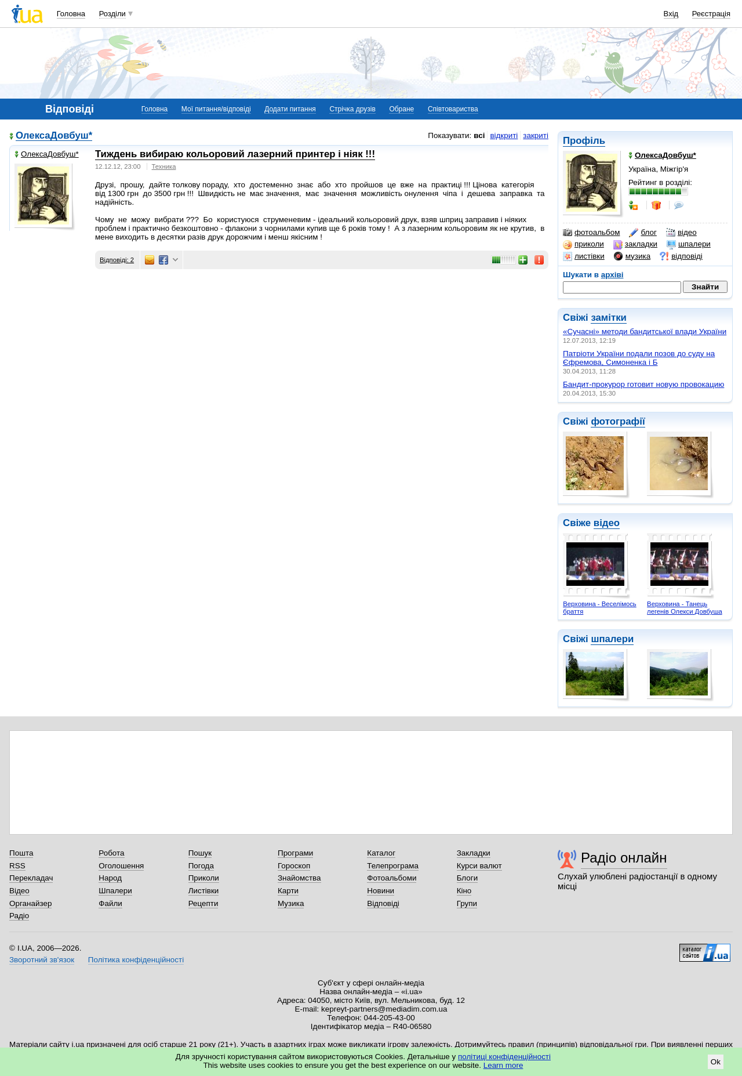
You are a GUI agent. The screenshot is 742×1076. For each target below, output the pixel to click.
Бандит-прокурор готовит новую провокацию (643, 384)
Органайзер (30, 903)
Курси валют (479, 865)
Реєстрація (711, 13)
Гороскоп (294, 865)
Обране (401, 109)
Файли (110, 903)
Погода (201, 865)
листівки (584, 256)
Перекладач (31, 878)
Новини (380, 890)
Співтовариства (453, 109)
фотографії (618, 421)
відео (681, 232)
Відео (19, 890)
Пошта (21, 853)
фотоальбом (591, 232)
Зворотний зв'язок (41, 959)
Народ (110, 878)
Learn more (503, 1065)
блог (642, 232)
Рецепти (203, 903)
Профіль (584, 140)
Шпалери (115, 890)
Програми (295, 853)
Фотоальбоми (391, 878)
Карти (288, 890)
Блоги (467, 878)
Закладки (473, 853)
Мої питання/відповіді (216, 109)
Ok (716, 1061)
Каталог (381, 853)
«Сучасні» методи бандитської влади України (644, 331)
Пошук (200, 853)
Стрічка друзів (352, 109)
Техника (164, 166)
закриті (535, 135)
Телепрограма (393, 865)
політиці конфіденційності (504, 1056)
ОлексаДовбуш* (54, 136)
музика (632, 256)
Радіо (19, 915)
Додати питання (290, 109)
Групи (467, 903)
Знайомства (299, 878)
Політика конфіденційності (136, 959)
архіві (612, 274)
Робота (111, 853)
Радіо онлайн (624, 857)
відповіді (681, 256)
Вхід (671, 13)
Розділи (112, 13)
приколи (583, 244)
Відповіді (383, 903)
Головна (71, 13)
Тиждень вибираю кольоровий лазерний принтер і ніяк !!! (235, 154)
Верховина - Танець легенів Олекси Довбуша (684, 607)
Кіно (464, 890)
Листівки (203, 890)
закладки (635, 244)
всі (479, 135)
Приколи (203, 878)
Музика (291, 903)
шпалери (689, 244)
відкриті (504, 135)
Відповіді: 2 (117, 259)
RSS (17, 865)
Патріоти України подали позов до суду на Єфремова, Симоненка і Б (639, 358)
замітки (609, 317)
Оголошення (121, 865)
